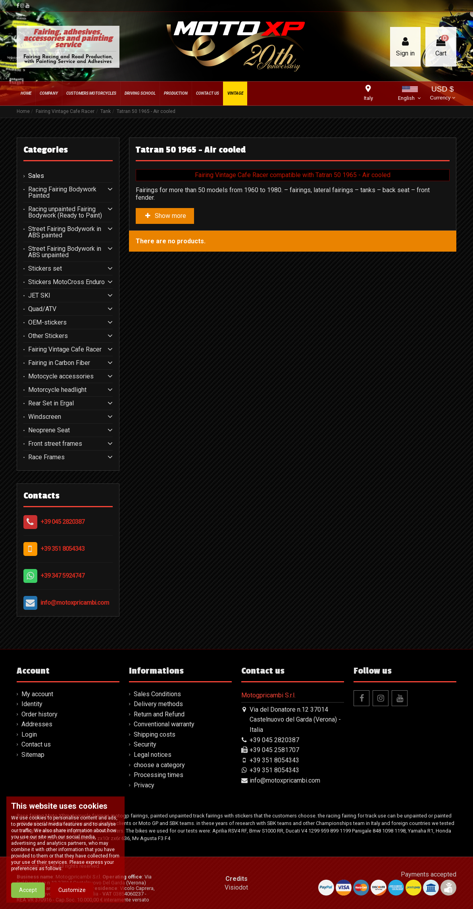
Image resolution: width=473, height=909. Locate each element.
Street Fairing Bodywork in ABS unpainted (64, 252)
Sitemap (32, 754)
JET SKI (39, 295)
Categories (45, 150)
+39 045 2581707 (274, 750)
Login (29, 734)
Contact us (36, 744)
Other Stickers (48, 336)
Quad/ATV (42, 309)
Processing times (158, 775)
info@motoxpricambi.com (74, 602)
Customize (72, 890)
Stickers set (45, 268)
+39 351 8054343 (62, 548)
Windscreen (44, 417)
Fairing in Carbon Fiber (59, 363)
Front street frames (55, 444)
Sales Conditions (157, 694)
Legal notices (152, 754)
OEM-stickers (47, 322)
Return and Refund (159, 714)
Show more (165, 216)
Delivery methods (158, 704)
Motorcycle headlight (57, 390)
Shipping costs (154, 734)
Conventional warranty (164, 724)
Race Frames (46, 457)
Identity (31, 704)
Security (145, 744)
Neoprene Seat (49, 430)
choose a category (159, 765)
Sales (36, 176)
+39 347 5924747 (62, 575)
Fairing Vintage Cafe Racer (65, 349)
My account (37, 694)
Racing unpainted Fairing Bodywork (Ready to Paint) (65, 212)
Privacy (144, 785)
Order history (39, 714)
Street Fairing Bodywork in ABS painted (64, 232)
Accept (28, 890)
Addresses (36, 724)
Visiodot (236, 887)
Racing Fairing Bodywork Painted (62, 192)
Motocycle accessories (61, 376)
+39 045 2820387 (62, 521)
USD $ (442, 94)
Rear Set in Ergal (51, 403)
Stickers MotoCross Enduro (66, 282)
